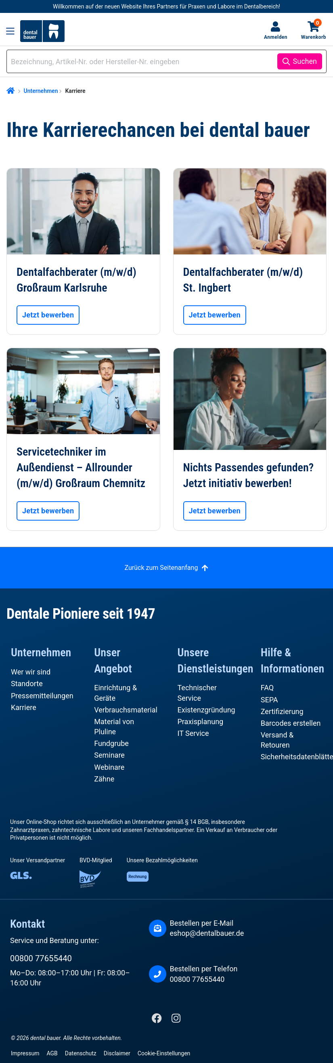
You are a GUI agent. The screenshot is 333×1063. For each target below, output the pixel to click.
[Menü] (10, 31)
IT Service (193, 733)
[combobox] (143, 61)
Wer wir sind (30, 672)
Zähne (104, 779)
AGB (51, 1053)
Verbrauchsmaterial (125, 710)
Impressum (25, 1053)
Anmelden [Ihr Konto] (275, 37)
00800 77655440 (41, 958)
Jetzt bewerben (48, 315)
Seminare (109, 755)
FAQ (267, 687)
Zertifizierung (282, 711)
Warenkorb (313, 30)
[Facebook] (158, 1020)
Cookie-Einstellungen (164, 1053)
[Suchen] (299, 61)
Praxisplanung (201, 721)
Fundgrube (111, 743)
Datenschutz (80, 1053)
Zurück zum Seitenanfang (161, 567)
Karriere (23, 707)
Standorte (27, 683)
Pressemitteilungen (42, 695)
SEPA (269, 699)
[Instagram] (176, 1020)
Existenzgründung (206, 710)
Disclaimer (117, 1053)
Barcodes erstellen (291, 723)
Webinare (109, 767)
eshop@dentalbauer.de (207, 933)
